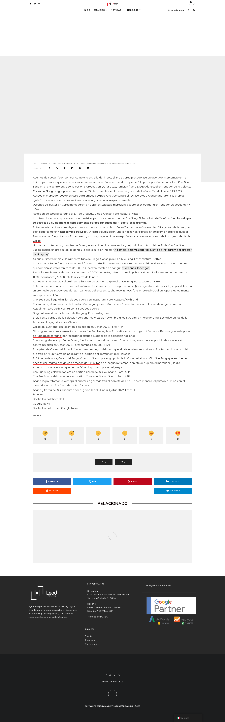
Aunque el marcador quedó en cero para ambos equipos (69, 195)
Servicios (99, 10)
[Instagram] (35, 4)
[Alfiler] (64, 168)
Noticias (116, 10)
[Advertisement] (112, 34)
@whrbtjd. (141, 286)
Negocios (132, 10)
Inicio (87, 10)
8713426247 (102, 616)
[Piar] (57, 168)
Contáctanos (92, 644)
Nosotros (90, 640)
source (37, 415)
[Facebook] (31, 4)
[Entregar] (80, 168)
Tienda (88, 636)
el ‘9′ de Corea (122, 177)
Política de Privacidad (112, 682)
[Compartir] (49, 168)
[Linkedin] (114, 675)
